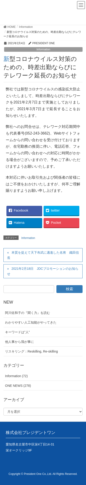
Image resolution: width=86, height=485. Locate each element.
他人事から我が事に (19, 342)
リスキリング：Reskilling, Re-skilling (31, 351)
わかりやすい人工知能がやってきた (30, 322)
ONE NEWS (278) (18, 385)
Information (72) (16, 376)
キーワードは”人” (17, 332)
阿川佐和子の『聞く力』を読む (27, 313)
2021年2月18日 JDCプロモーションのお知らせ (42, 271)
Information (43, 49)
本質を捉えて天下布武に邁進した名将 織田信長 (43, 255)
